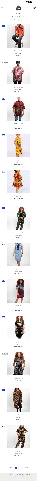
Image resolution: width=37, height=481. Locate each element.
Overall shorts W (18, 378)
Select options (18, 55)
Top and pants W (18, 451)
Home (14, 16)
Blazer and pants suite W (18, 233)
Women (17, 477)
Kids (23, 477)
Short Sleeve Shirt (18, 51)
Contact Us (23, 479)
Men (11, 477)
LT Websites (28, 474)
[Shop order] (18, 20)
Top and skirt (18, 196)
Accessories (30, 477)
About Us (15, 479)
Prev (10, 468)
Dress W (18, 269)
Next (26, 468)
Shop (18, 16)
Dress (18, 160)
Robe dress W (18, 415)
